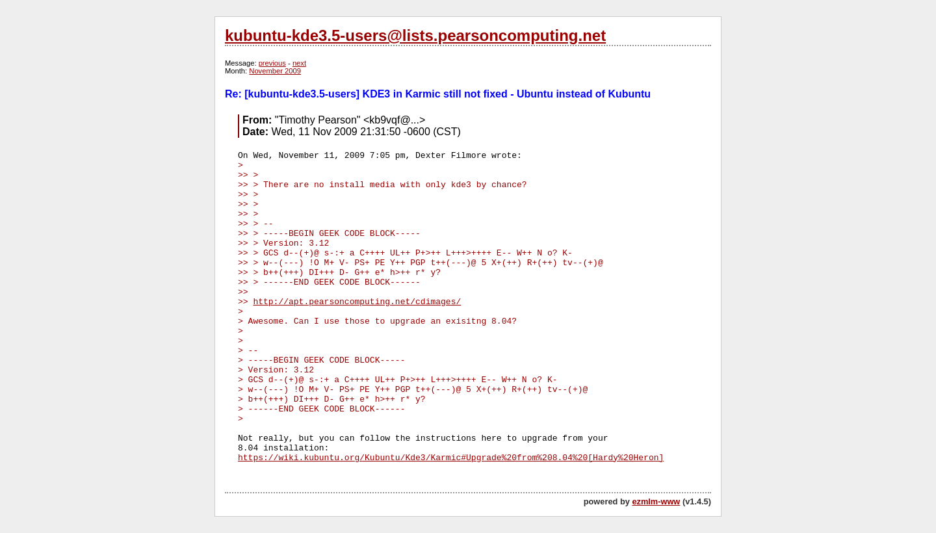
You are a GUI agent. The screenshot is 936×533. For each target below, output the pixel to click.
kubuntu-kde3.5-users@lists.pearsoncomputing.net (415, 35)
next (299, 63)
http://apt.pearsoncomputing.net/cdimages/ (357, 302)
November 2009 (275, 71)
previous (272, 63)
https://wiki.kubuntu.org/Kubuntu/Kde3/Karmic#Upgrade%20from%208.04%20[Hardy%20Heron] (451, 458)
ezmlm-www (656, 501)
